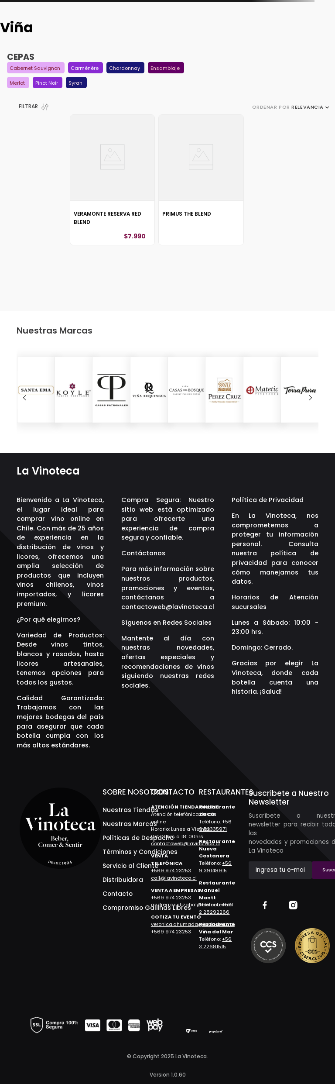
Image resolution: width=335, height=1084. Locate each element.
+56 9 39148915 (215, 867)
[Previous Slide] (24, 398)
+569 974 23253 (171, 870)
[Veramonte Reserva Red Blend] (112, 180)
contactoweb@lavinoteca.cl (167, 606)
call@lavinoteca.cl (174, 877)
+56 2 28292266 (215, 908)
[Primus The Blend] (201, 180)
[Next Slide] (310, 398)
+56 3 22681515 (215, 943)
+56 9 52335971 (215, 825)
